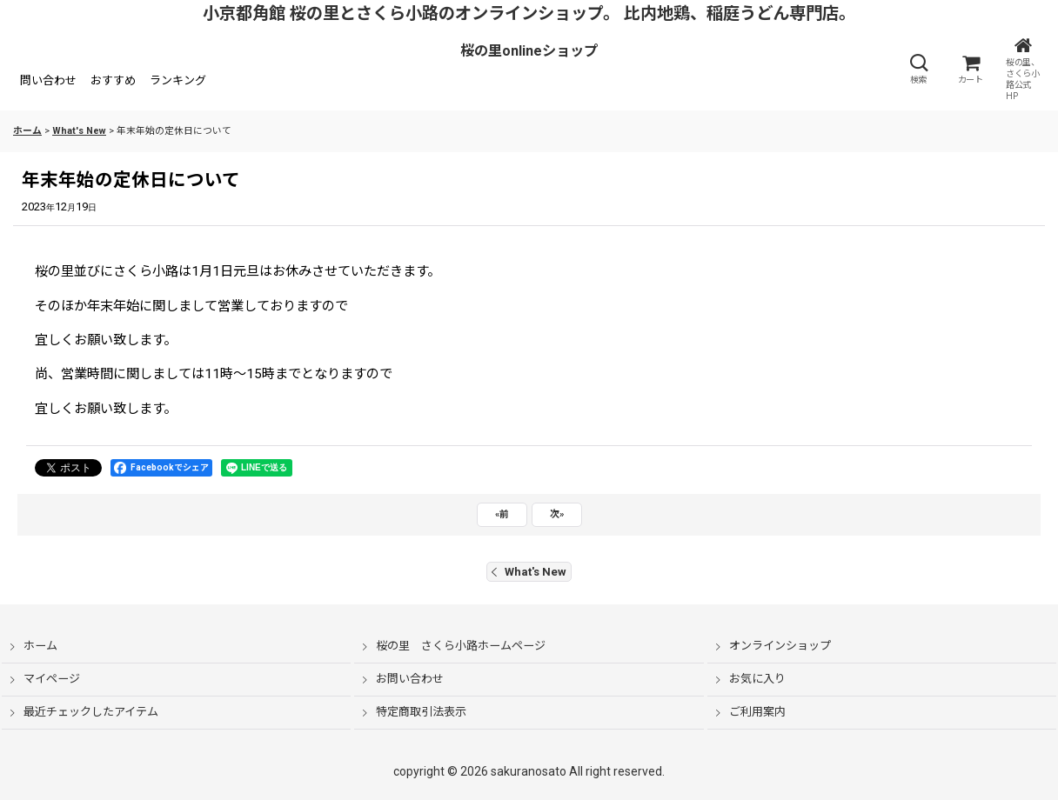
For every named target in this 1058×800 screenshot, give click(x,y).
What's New (529, 571)
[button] (918, 68)
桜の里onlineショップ (529, 51)
